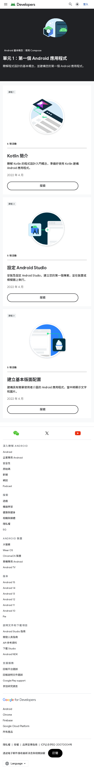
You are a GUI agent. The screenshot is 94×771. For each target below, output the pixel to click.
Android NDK (10, 654)
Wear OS (8, 550)
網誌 (5, 480)
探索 (43, 186)
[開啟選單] (5, 4)
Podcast (7, 486)
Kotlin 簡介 (17, 156)
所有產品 (8, 731)
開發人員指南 (10, 637)
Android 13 (9, 593)
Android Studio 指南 (14, 631)
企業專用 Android (13, 457)
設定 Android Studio (27, 267)
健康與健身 (9, 512)
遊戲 (5, 501)
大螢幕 (6, 544)
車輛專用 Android (13, 561)
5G (4, 529)
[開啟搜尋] (70, 4)
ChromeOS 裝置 (12, 556)
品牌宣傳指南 (29, 744)
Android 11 (9, 605)
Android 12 (9, 599)
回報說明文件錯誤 (13, 674)
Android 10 (9, 610)
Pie (4, 616)
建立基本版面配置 (24, 379)
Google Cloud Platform (16, 726)
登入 (85, 4)
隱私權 (6, 523)
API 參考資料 (10, 642)
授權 (16, 744)
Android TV (9, 567)
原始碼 (6, 469)
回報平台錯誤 (10, 669)
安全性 (6, 463)
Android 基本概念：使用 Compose (22, 50)
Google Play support (14, 680)
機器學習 (8, 506)
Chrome (7, 714)
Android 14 (9, 588)
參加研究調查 (10, 686)
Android (7, 452)
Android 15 (9, 582)
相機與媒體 (9, 518)
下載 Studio (9, 648)
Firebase (8, 720)
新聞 (5, 474)
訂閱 (55, 753)
